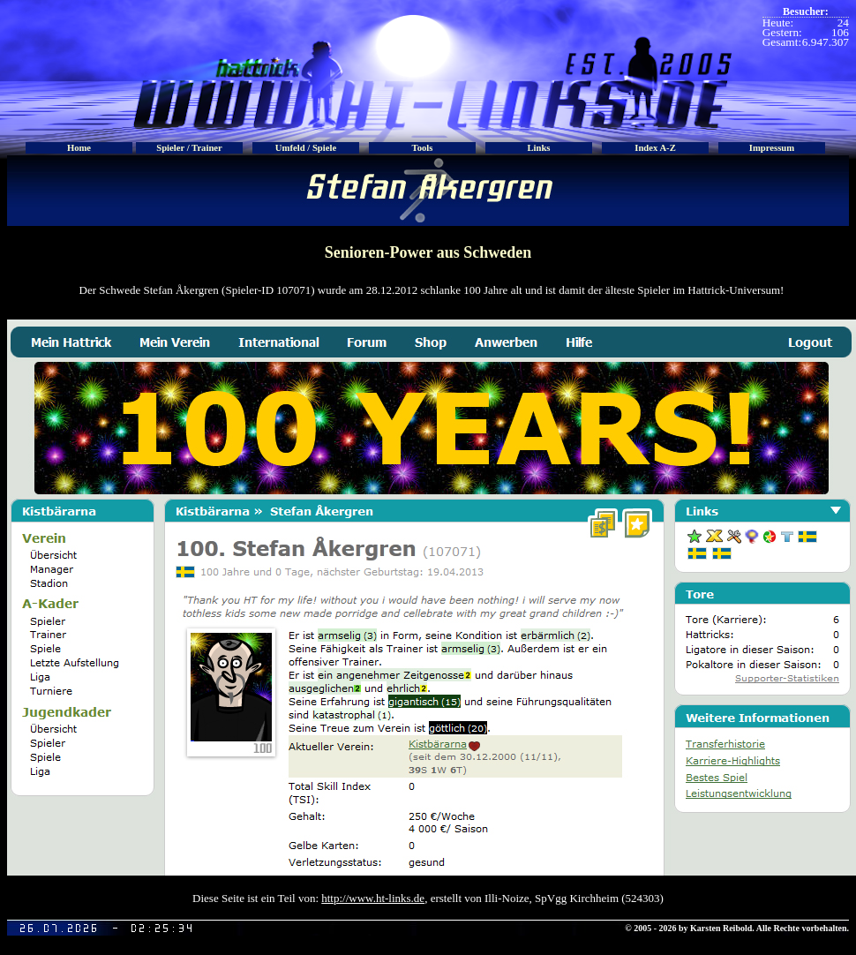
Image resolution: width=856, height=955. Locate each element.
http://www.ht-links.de (372, 898)
